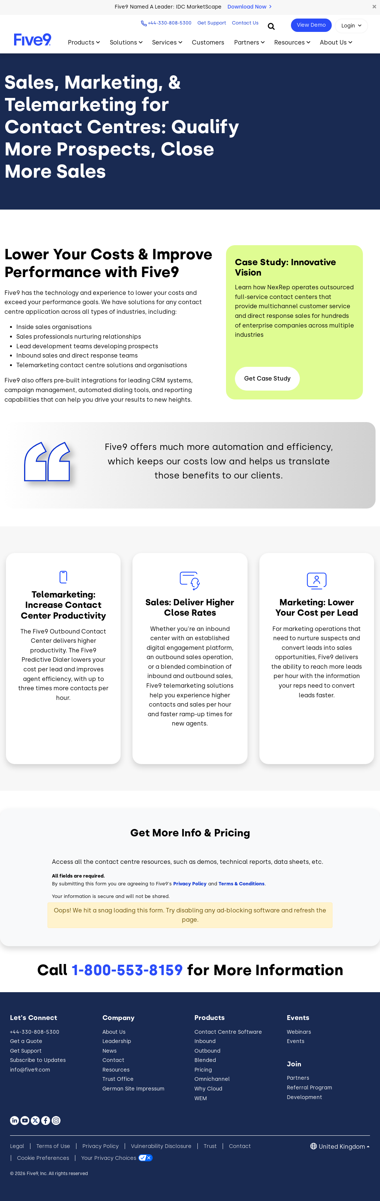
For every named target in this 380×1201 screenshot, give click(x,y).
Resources (116, 1070)
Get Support (211, 23)
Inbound (205, 1041)
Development (304, 1097)
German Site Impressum (133, 1089)
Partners (298, 1078)
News (109, 1051)
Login (348, 26)
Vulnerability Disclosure (161, 1146)
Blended (205, 1060)
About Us (113, 1032)
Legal (17, 1146)
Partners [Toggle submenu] (246, 42)
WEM (200, 1098)
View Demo (311, 25)
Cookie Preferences (43, 1158)
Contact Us (244, 23)
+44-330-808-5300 (169, 23)
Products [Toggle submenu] (81, 42)
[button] (374, 7)
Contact (113, 1060)
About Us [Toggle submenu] (333, 42)
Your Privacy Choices (108, 1158)
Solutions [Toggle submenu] (123, 42)
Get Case (267, 378)
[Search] (271, 25)
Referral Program (309, 1088)
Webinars (299, 1032)
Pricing (203, 1070)
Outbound (207, 1051)
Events (295, 1041)
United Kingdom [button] (342, 1146)
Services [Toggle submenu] (164, 42)
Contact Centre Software (228, 1032)
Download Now (249, 7)
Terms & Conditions (242, 883)
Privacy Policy (190, 883)
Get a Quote (26, 1041)
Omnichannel (212, 1079)
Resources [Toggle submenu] (289, 42)
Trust (210, 1146)
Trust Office (118, 1079)
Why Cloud (208, 1089)
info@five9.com (30, 1070)
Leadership (116, 1041)
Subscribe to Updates (38, 1060)
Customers (208, 42)
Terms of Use (53, 1146)
